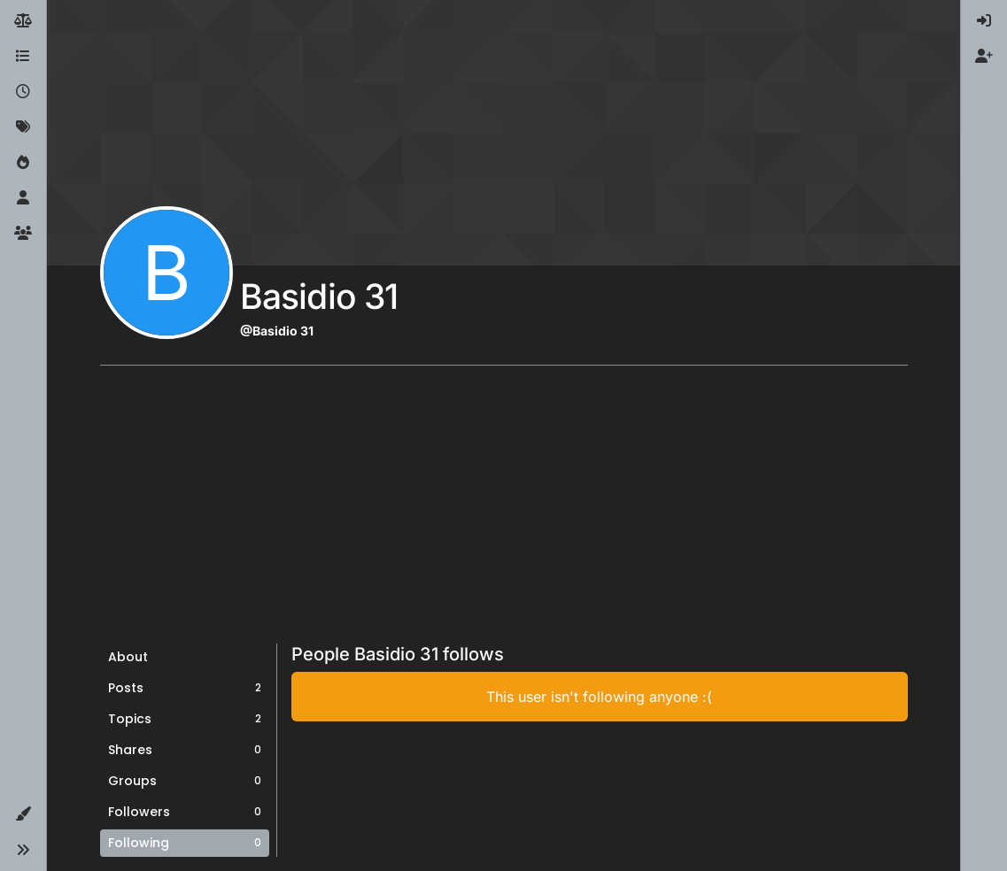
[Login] (984, 21)
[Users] (23, 198)
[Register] (984, 56)
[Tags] (23, 127)
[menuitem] (984, 21)
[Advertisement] (504, 511)
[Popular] (23, 163)
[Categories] (23, 56)
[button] (23, 814)
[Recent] (23, 92)
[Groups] (23, 234)
